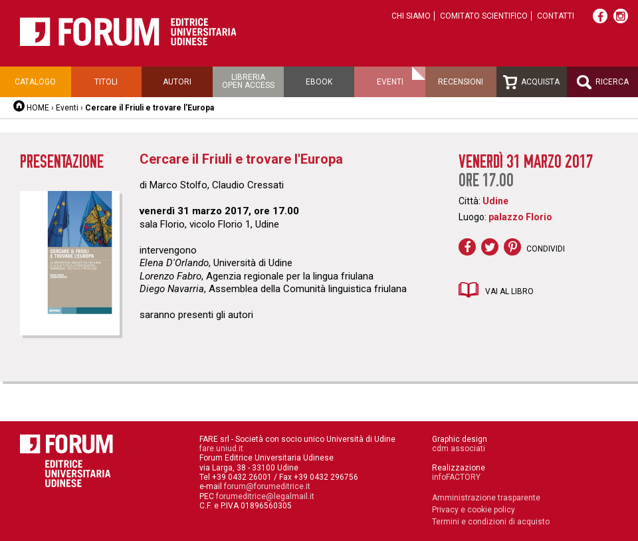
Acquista (531, 82)
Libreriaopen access (248, 81)
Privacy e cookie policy (473, 509)
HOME (38, 107)
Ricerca (603, 82)
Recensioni (460, 82)
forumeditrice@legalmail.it (265, 496)
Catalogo (35, 82)
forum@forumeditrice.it (267, 486)
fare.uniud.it (221, 448)
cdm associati (458, 448)
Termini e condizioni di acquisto (491, 521)
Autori (177, 82)
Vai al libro (509, 291)
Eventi (390, 82)
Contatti (555, 16)
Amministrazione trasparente (486, 497)
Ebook (319, 82)
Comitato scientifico (484, 16)
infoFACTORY (456, 477)
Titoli (106, 82)
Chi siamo (411, 16)
